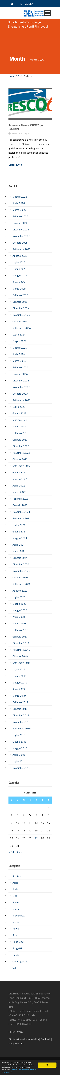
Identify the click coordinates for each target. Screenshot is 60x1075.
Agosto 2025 (19, 256)
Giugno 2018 (19, 742)
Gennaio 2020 (20, 636)
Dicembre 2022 (20, 446)
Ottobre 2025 (20, 243)
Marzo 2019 (19, 696)
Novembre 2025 (21, 236)
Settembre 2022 (21, 466)
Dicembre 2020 (20, 564)
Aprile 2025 (18, 282)
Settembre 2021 (21, 518)
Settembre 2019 (21, 663)
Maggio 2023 (19, 420)
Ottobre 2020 (20, 577)
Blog (14, 896)
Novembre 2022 (21, 453)
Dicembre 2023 (20, 380)
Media (15, 922)
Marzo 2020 (19, 623)
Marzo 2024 (19, 361)
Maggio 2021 (19, 538)
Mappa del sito (16, 1043)
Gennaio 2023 (20, 439)
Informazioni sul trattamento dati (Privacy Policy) (19, 1070)
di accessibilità (23, 1039)
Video (15, 968)
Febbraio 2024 (20, 367)
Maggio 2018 (19, 748)
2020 (20, 76)
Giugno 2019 (19, 676)
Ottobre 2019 (20, 656)
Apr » (19, 852)
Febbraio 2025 (20, 295)
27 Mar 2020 (17, 133)
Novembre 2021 (21, 512)
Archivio (16, 876)
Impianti (16, 909)
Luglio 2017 (18, 761)
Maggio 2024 (19, 348)
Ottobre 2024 (20, 321)
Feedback (45, 1039)
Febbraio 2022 (20, 499)
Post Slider (18, 942)
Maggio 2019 (19, 682)
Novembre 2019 (21, 650)
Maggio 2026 (19, 197)
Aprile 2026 (18, 203)
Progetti (17, 948)
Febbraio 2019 (20, 702)
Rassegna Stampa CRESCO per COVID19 (26, 127)
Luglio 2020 (18, 597)
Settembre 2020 (21, 584)
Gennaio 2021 (20, 558)
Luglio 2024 (18, 334)
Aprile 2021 (18, 545)
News (15, 929)
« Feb (11, 852)
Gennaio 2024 (20, 374)
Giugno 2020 (19, 604)
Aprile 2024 (18, 354)
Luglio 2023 (18, 407)
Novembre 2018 (21, 722)
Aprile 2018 (18, 755)
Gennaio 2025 (20, 302)
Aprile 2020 (18, 617)
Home (11, 76)
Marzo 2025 (19, 288)
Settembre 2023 (21, 400)
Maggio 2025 (19, 275)
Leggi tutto (15, 165)
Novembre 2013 (21, 768)
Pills (14, 935)
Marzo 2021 (19, 551)
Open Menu (47, 13)
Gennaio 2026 (20, 223)
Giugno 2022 (19, 472)
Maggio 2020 (19, 610)
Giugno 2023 (19, 413)
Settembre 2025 (21, 249)
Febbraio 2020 (20, 630)
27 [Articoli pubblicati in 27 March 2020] (36, 838)
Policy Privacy (16, 1032)
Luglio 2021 (18, 525)
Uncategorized (20, 961)
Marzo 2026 (19, 210)
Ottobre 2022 (20, 459)
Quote (15, 955)
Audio (15, 889)
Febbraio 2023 (20, 433)
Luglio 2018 (18, 735)
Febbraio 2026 (20, 216)
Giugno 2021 (19, 531)
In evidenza (18, 915)
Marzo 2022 (19, 492)
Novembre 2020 (21, 571)
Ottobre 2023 (20, 394)
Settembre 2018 (21, 728)
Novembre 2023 (21, 387)
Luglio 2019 (18, 669)
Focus (15, 902)
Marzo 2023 (19, 426)
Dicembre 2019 (20, 643)
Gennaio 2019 (20, 709)
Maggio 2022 (19, 479)
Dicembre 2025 (20, 229)
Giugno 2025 (19, 269)
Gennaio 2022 (20, 505)
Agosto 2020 (19, 591)
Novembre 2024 (21, 315)
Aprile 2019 (18, 689)
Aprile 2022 (18, 485)
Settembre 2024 (21, 328)
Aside (15, 883)
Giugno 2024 (19, 341)
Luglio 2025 (18, 262)
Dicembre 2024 (20, 308)
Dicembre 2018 (20, 715)
